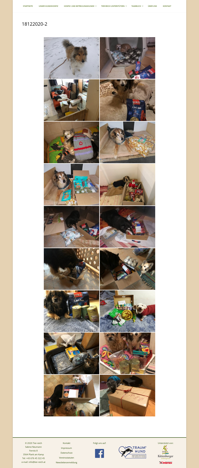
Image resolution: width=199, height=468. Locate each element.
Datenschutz (66, 452)
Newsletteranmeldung (66, 462)
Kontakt (66, 443)
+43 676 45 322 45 (35, 458)
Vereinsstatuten (66, 457)
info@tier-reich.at (37, 462)
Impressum (66, 448)
